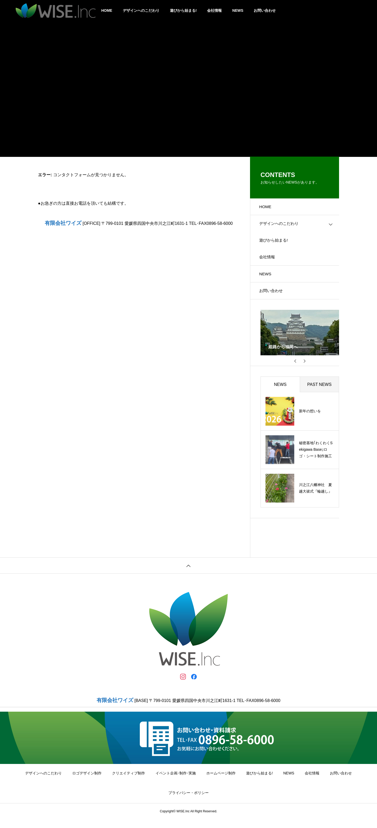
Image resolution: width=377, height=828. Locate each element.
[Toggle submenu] (330, 226)
